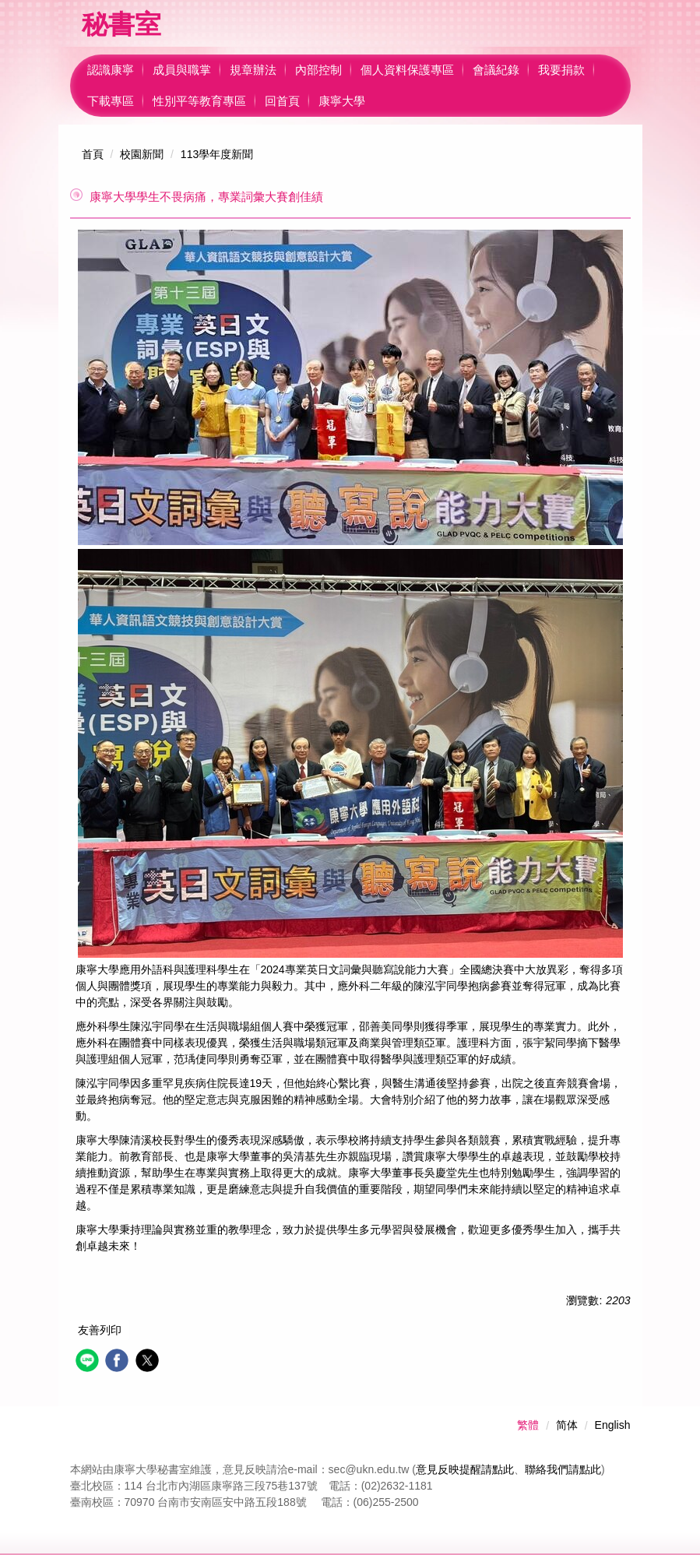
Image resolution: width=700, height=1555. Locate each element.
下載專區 (110, 100)
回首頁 (282, 100)
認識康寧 (110, 69)
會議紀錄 (496, 69)
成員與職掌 (182, 69)
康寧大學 (341, 100)
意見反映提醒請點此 (465, 1469)
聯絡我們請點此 (563, 1469)
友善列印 (99, 1330)
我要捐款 (561, 69)
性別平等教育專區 (199, 100)
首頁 (93, 154)
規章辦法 (253, 69)
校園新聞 (142, 154)
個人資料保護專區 (407, 69)
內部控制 (318, 69)
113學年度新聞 (217, 154)
